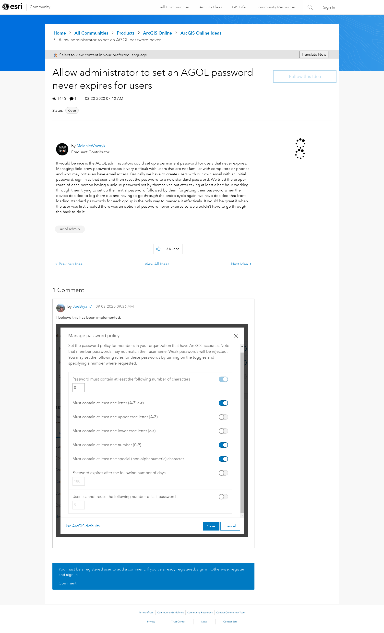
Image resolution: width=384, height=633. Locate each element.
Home (60, 33)
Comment (67, 583)
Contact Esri (230, 621)
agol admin (70, 229)
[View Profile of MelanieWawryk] (91, 145)
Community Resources (275, 7)
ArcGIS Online (157, 33)
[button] (158, 249)
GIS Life (238, 7)
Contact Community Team (230, 612)
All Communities (174, 7)
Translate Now (313, 54)
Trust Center (178, 621)
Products (125, 33)
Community (40, 6)
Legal (204, 621)
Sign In (329, 7)
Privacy (151, 621)
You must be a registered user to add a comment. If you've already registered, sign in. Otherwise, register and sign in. (151, 572)
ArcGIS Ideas (210, 7)
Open (72, 110)
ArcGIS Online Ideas (200, 33)
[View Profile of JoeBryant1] (83, 306)
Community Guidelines (170, 612)
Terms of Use (146, 612)
